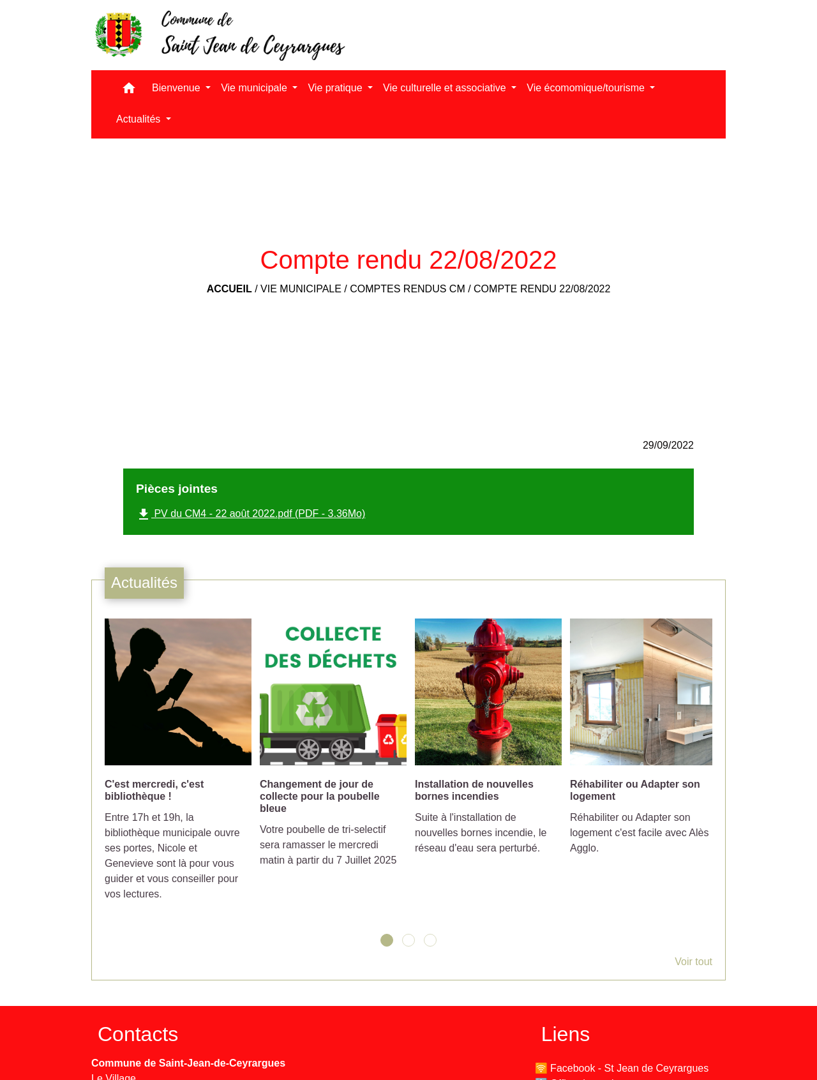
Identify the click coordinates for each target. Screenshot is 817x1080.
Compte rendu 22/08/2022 (542, 288)
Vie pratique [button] (336, 87)
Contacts (138, 1034)
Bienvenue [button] (177, 87)
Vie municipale (300, 288)
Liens (565, 1034)
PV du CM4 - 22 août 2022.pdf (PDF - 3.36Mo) (250, 514)
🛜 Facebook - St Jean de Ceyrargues (622, 1068)
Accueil (229, 288)
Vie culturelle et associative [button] (446, 87)
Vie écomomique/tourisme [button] (587, 87)
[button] (129, 91)
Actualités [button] (139, 119)
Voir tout (693, 961)
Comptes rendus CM (407, 288)
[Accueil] (219, 35)
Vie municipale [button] (255, 87)
